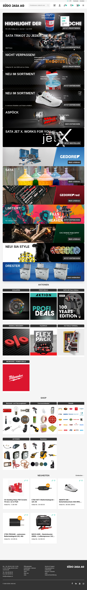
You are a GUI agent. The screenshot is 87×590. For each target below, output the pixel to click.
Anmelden (82, 1)
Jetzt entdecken (73, 277)
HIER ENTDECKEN (72, 124)
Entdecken (80, 475)
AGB (46, 573)
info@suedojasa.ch (8, 576)
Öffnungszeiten (28, 566)
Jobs (25, 575)
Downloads (75, 1)
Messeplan (27, 569)
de (67, 1)
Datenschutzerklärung (50, 575)
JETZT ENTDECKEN (72, 86)
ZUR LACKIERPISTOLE (70, 47)
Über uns (26, 573)
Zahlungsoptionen (49, 568)
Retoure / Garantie (50, 571)
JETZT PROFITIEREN (71, 28)
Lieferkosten (48, 569)
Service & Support (49, 566)
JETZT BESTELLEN (72, 143)
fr (70, 1)
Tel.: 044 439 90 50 (8, 572)
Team (25, 571)
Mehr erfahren (74, 162)
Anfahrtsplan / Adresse (30, 568)
